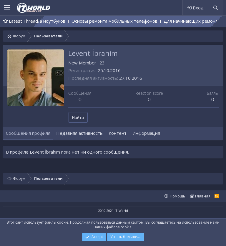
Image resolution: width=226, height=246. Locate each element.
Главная (200, 196)
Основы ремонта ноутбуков (49, 21)
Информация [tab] (146, 133)
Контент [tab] (118, 133)
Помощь (177, 196)
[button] (7, 8)
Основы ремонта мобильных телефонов (128, 21)
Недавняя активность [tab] (79, 133)
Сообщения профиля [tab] (28, 133)
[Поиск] (215, 7)
